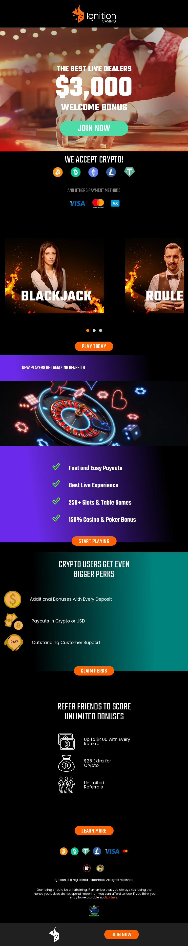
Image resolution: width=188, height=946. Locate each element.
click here (110, 897)
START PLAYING (94, 541)
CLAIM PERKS (94, 671)
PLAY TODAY (94, 346)
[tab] (87, 330)
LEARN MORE (94, 831)
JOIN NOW (121, 935)
